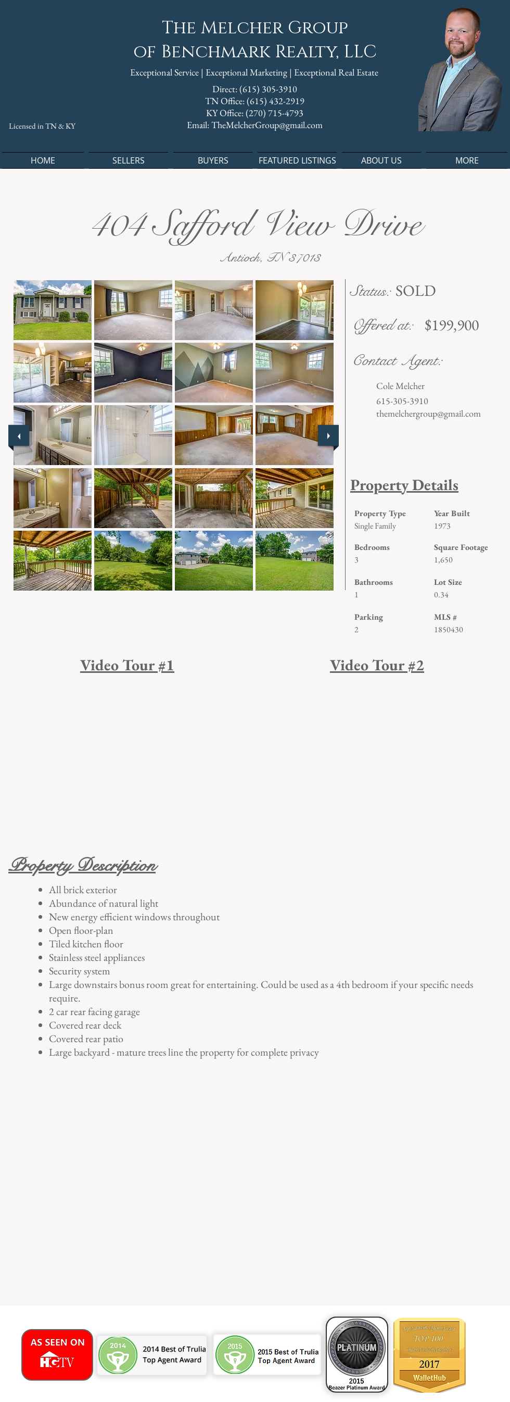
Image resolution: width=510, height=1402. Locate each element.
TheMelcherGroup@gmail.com (267, 125)
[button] (53, 310)
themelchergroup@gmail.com (428, 413)
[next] (328, 435)
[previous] (18, 435)
